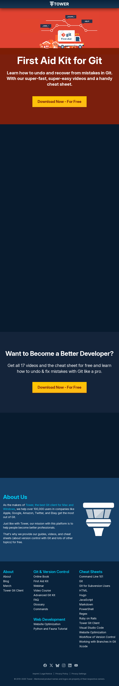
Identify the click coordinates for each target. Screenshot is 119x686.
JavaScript (86, 599)
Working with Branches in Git (97, 641)
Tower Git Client (13, 590)
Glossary (39, 604)
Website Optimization (46, 624)
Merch (7, 585)
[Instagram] (63, 667)
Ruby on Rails (88, 618)
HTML (83, 590)
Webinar (38, 585)
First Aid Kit (40, 581)
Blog (6, 581)
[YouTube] (76, 667)
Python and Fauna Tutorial (50, 628)
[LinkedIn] (69, 667)
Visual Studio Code (91, 627)
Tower (59, 4)
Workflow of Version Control (97, 637)
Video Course (42, 590)
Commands (40, 609)
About (7, 576)
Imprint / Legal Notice (42, 674)
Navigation (5, 4)
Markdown (86, 604)
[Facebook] (45, 667)
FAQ (36, 599)
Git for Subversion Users (94, 585)
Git (81, 581)
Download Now (59, 101)
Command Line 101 (91, 576)
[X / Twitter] (51, 667)
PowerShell (86, 609)
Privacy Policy (61, 674)
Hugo (82, 595)
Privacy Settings (79, 674)
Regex (83, 613)
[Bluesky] (57, 667)
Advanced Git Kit (44, 595)
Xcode (83, 646)
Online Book (41, 576)
